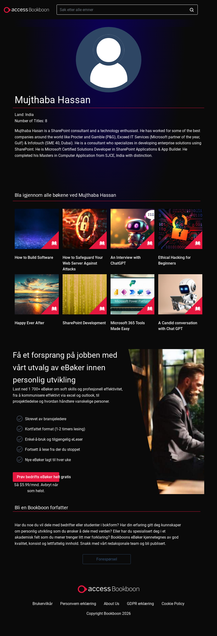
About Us (111, 603)
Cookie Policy (173, 603)
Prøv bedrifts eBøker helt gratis (38, 477)
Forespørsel (106, 559)
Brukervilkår (43, 603)
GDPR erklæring (140, 603)
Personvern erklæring (78, 603)
